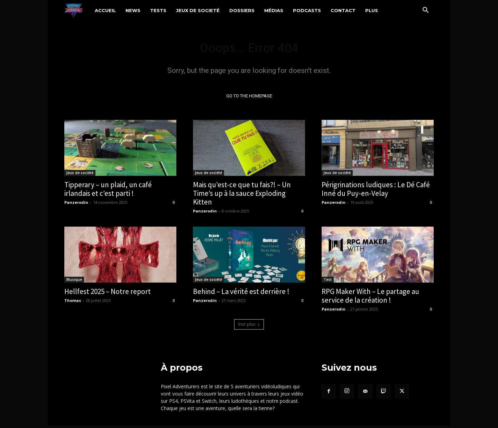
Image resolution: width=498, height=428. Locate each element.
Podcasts (307, 10)
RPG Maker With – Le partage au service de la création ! (370, 298)
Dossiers (242, 10)
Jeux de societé (198, 10)
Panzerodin (76, 204)
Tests (158, 10)
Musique (74, 281)
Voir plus (249, 327)
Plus (371, 10)
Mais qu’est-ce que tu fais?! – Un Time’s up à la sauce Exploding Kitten (242, 195)
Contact (343, 10)
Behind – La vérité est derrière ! (241, 293)
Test (328, 281)
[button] (425, 11)
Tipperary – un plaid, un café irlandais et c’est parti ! (108, 191)
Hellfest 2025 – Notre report (107, 293)
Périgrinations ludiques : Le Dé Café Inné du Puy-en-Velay (376, 191)
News (133, 10)
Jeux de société (79, 175)
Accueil (105, 10)
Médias (273, 10)
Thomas (72, 302)
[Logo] (77, 10)
